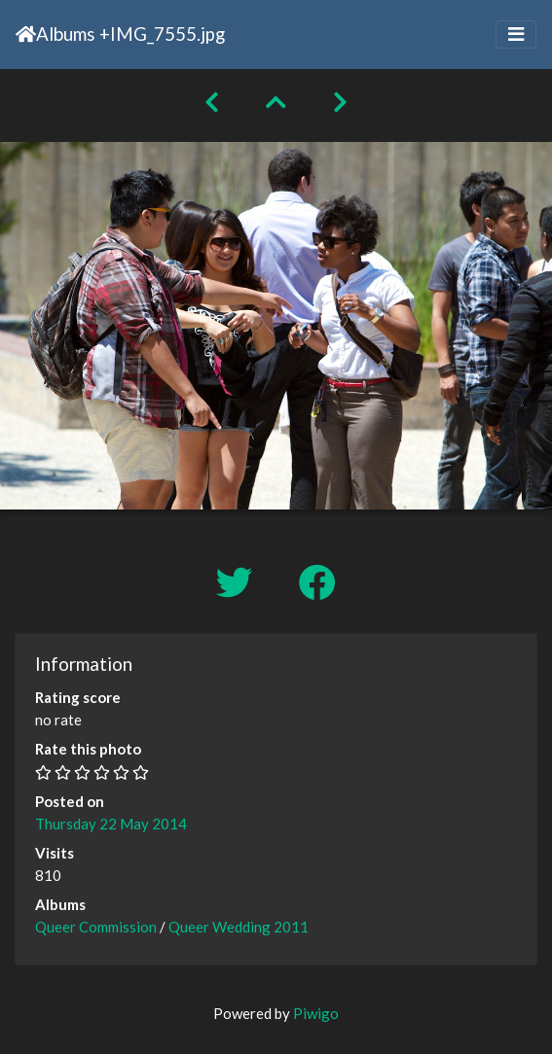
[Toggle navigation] (516, 34)
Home (26, 34)
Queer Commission (96, 926)
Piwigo (316, 1013)
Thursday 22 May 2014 (111, 823)
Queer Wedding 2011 (238, 926)
